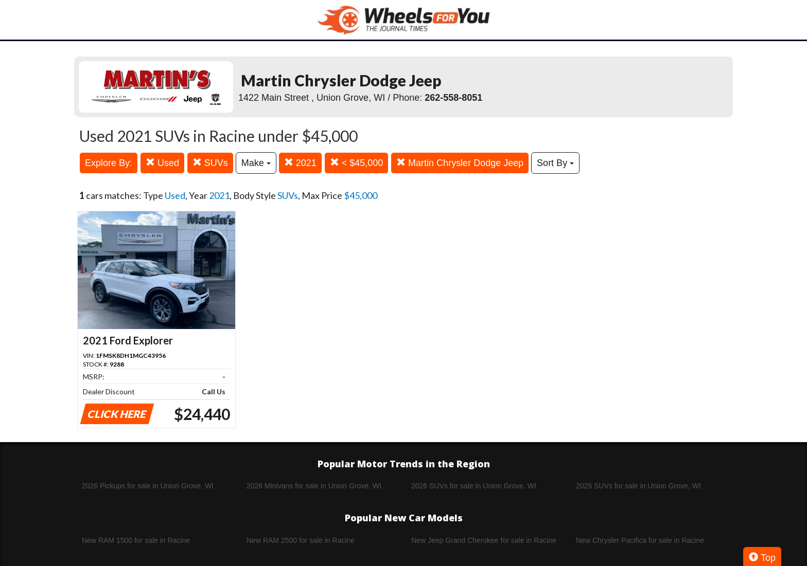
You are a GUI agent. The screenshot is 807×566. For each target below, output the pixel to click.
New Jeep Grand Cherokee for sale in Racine (483, 540)
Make (256, 163)
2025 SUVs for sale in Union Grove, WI (638, 486)
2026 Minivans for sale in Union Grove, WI (314, 486)
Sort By (555, 163)
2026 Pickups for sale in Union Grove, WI (148, 486)
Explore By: (108, 163)
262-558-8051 (453, 98)
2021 (300, 162)
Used (162, 162)
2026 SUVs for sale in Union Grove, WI (473, 486)
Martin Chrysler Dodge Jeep (459, 162)
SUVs (210, 162)
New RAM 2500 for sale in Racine (301, 540)
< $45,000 (356, 162)
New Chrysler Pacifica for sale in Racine (640, 540)
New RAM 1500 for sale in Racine (136, 540)
